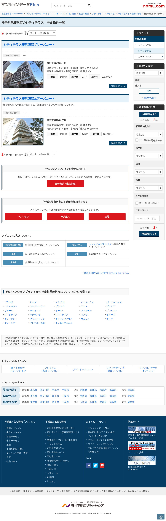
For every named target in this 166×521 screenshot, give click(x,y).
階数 (53, 76)
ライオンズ (35, 310)
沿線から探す (150, 97)
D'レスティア (62, 314)
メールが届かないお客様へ (136, 491)
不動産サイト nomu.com (12, 14)
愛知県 (131, 389)
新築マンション (13, 428)
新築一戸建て (12, 436)
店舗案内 (39, 491)
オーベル (60, 310)
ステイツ (60, 302)
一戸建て (65, 216)
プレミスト (112, 310)
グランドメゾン (37, 319)
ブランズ (60, 306)
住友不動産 (84, 14)
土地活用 (51, 469)
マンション (23, 216)
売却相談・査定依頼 (65, 183)
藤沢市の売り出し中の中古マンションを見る (106, 273)
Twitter (95, 465)
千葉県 (65, 389)
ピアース (111, 314)
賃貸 (8, 457)
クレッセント (11, 319)
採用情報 (27, 491)
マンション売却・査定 (17, 453)
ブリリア (111, 306)
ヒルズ (33, 302)
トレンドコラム (54, 444)
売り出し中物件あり (149, 203)
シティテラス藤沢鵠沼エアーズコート (29, 98)
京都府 (103, 389)
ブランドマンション (83, 369)
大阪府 (83, 389)
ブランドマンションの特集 (100, 440)
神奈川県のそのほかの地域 (129, 14)
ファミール (86, 310)
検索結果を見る (149, 114)
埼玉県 (55, 389)
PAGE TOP (160, 516)
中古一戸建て (12, 440)
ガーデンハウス (37, 306)
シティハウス (11, 306)
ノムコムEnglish (136, 452)
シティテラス (98, 14)
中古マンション (13, 432)
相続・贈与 (52, 465)
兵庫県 (93, 389)
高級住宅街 (93, 451)
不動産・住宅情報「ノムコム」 (20, 421)
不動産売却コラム (55, 448)
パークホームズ (114, 302)
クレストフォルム (64, 323)
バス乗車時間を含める (150, 140)
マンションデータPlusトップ (38, 14)
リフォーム (52, 473)
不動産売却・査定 (14, 449)
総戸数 (75, 76)
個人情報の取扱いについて (86, 491)
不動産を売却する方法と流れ (61, 428)
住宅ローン (11, 461)
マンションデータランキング (148, 369)
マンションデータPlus (14, 382)
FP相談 (50, 477)
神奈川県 (111, 14)
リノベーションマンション (100, 444)
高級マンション (111, 448)
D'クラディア (11, 314)
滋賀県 (113, 389)
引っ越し (51, 481)
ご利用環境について (111, 491)
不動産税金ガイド (55, 452)
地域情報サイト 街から (58, 460)
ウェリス (85, 319)
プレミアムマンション (100, 244)
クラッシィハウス (64, 319)
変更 (149, 91)
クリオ (110, 319)
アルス (84, 306)
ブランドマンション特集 (65, 14)
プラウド (9, 302)
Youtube (102, 465)
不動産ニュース (54, 456)
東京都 (33, 389)
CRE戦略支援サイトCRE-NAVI (137, 468)
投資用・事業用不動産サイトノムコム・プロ (142, 436)
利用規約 (66, 491)
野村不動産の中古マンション (18, 369)
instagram (109, 465)
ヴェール (9, 310)
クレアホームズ (37, 323)
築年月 (94, 76)
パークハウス (87, 302)
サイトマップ (52, 491)
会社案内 (16, 491)
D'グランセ (35, 314)
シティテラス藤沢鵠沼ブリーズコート (29, 44)
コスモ (84, 314)
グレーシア (10, 323)
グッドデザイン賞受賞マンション (116, 369)
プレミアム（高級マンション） (50, 369)
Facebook (88, 465)
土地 (107, 216)
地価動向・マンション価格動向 (62, 440)
